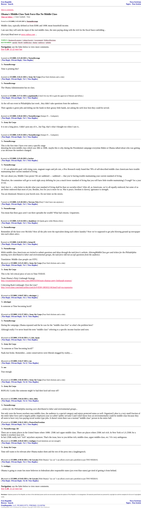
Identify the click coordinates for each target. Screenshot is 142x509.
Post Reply (6, 60)
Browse (4, 4)
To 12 (25, 363)
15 (2, 380)
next (17, 49)
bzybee (31, 158)
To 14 (25, 382)
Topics (128, 4)
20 (2, 479)
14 (2, 361)
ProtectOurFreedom (37, 422)
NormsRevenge (34, 58)
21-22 (12, 49)
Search (10, 4)
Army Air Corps (34, 77)
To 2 (24, 137)
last (20, 49)
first (2, 49)
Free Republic (6, 2)
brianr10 (31, 242)
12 (2, 314)
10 (2, 263)
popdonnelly (33, 96)
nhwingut (32, 296)
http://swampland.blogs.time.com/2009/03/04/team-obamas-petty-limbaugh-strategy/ (36, 280)
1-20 (7, 49)
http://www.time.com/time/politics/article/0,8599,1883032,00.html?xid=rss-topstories (36, 287)
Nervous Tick (33, 202)
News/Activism (135, 2)
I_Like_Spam (34, 338)
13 (2, 338)
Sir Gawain (33, 460)
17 (2, 422)
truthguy (32, 441)
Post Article (136, 4)
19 (2, 460)
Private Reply (16, 60)
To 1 (24, 79)
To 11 (25, 317)
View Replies (28, 60)
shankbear (32, 221)
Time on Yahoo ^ (7, 17)
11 (2, 296)
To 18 (25, 481)
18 (2, 441)
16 (2, 399)
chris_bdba (33, 399)
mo (30, 361)
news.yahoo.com (28, 34)
